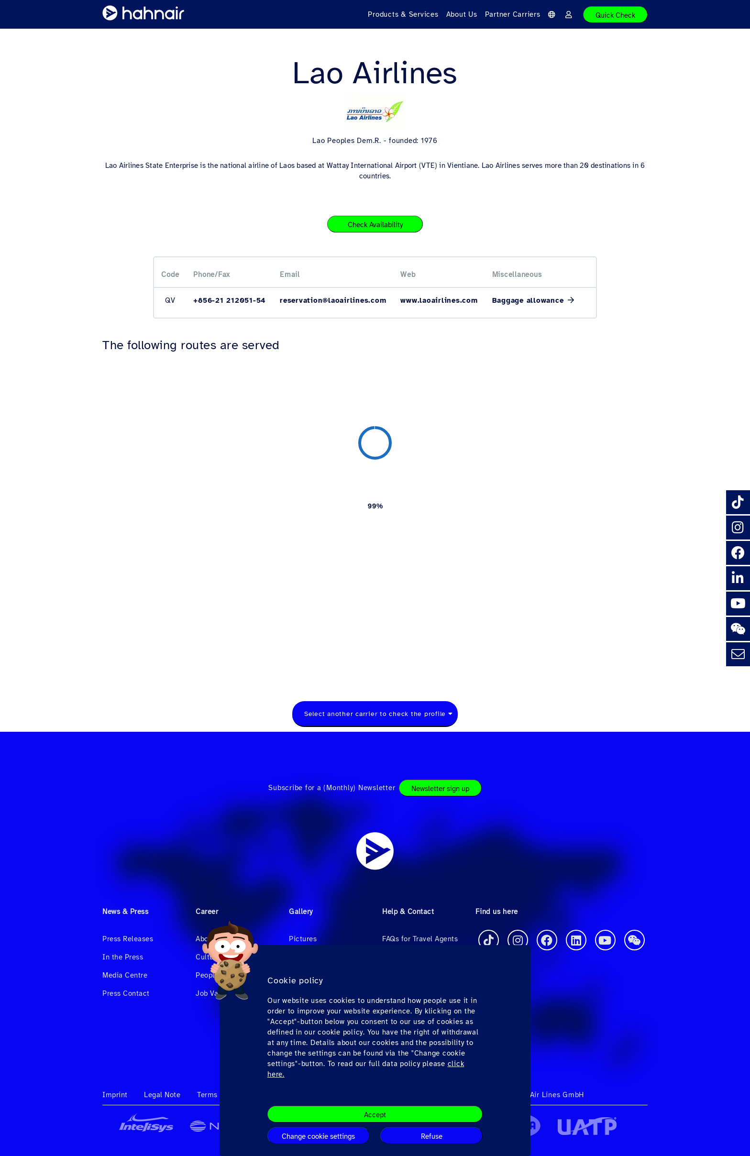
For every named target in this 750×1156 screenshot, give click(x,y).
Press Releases (127, 939)
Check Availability (375, 224)
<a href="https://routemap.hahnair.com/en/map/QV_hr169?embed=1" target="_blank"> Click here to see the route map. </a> (375, 516)
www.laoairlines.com (438, 300)
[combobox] (375, 714)
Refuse (431, 1136)
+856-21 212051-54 (229, 300)
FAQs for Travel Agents (420, 939)
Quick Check (615, 15)
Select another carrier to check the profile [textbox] (375, 714)
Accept (375, 1115)
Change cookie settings (318, 1136)
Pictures (303, 939)
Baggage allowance (529, 300)
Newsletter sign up (440, 788)
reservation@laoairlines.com (333, 300)
